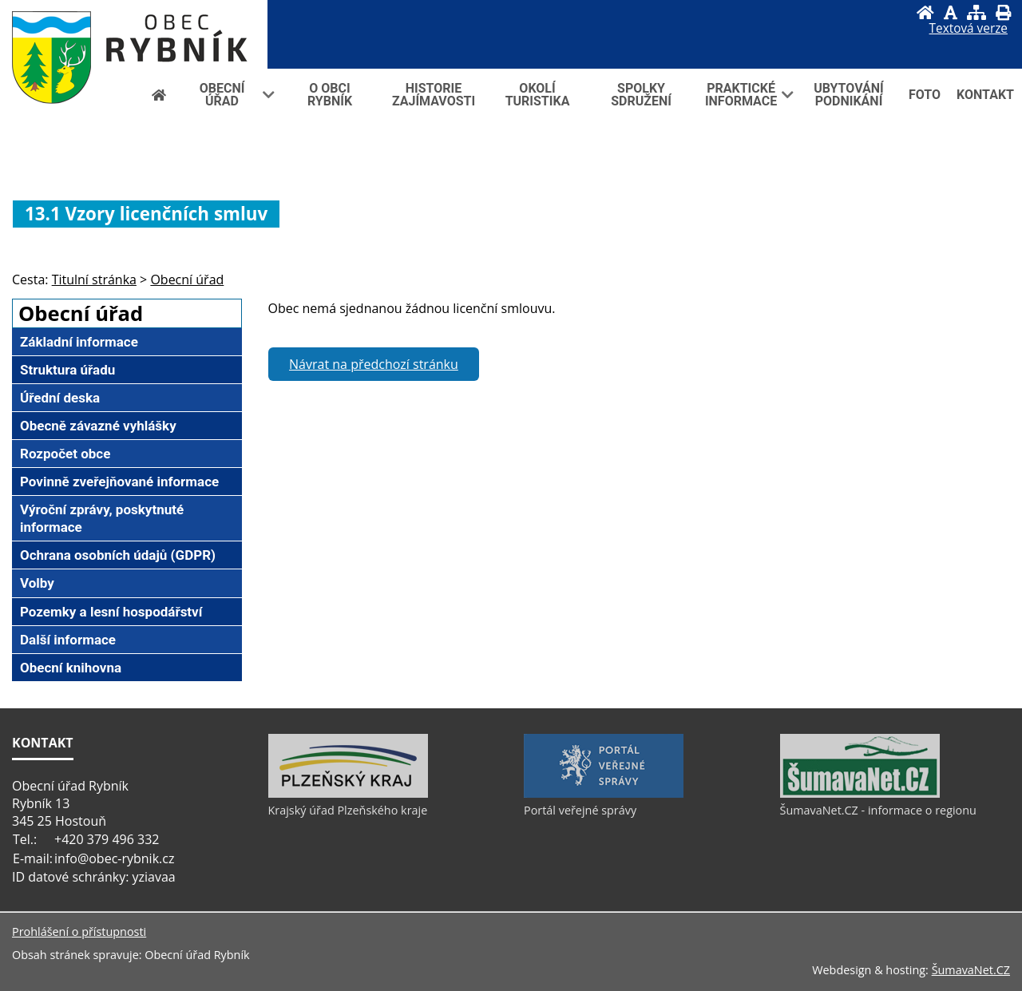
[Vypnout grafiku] (950, 12)
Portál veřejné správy (580, 810)
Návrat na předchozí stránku (373, 364)
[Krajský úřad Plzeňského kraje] (348, 794)
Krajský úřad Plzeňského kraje (348, 810)
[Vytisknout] (1003, 12)
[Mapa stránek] (976, 12)
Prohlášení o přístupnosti (79, 931)
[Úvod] (925, 12)
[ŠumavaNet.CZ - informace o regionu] (860, 794)
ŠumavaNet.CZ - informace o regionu (878, 810)
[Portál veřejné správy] (603, 794)
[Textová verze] (968, 29)
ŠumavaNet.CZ (971, 969)
